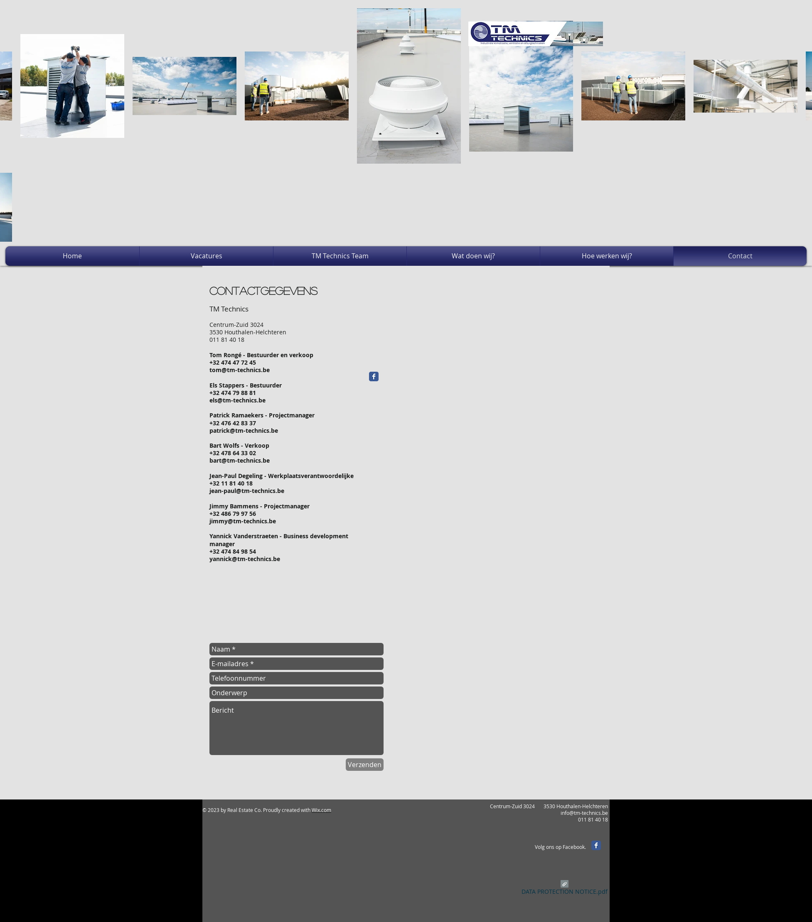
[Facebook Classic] (374, 376)
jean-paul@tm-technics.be (246, 491)
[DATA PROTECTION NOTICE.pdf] (565, 888)
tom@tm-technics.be (239, 370)
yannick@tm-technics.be (244, 559)
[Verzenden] (365, 764)
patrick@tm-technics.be (243, 430)
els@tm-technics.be (237, 400)
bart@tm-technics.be (239, 460)
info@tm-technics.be (584, 812)
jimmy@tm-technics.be (242, 521)
